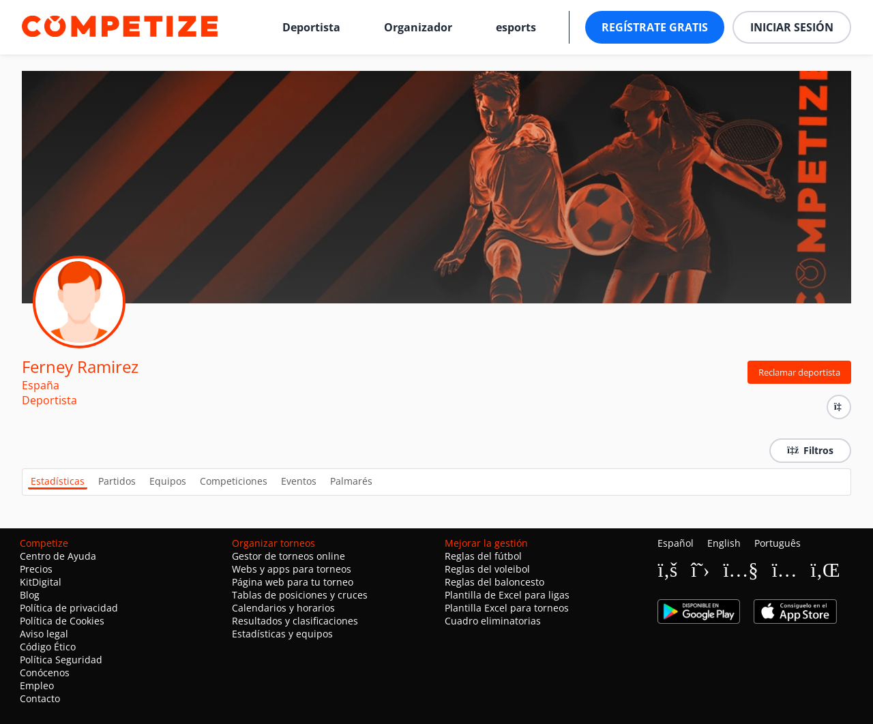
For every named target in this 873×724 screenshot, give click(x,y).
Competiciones (233, 480)
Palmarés (351, 480)
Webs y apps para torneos (291, 568)
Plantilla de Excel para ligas (507, 594)
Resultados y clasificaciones (295, 620)
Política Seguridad (61, 659)
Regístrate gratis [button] (655, 27)
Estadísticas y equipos (282, 633)
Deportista (311, 27)
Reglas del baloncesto (494, 581)
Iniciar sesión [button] (791, 27)
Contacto (40, 698)
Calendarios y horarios (283, 607)
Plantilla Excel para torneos (507, 607)
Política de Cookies (62, 620)
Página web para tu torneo (292, 581)
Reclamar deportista (799, 372)
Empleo (37, 685)
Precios (36, 568)
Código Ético (48, 646)
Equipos (167, 480)
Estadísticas (58, 480)
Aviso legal (44, 633)
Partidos (117, 480)
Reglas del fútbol (483, 555)
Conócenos (45, 672)
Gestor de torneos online (288, 555)
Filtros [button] (810, 450)
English (724, 543)
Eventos (298, 480)
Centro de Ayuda (58, 555)
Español (675, 543)
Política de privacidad (69, 607)
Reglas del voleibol (487, 568)
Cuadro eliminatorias (493, 620)
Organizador (418, 27)
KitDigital (40, 581)
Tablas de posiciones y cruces (300, 594)
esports (516, 27)
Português (777, 543)
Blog (30, 594)
